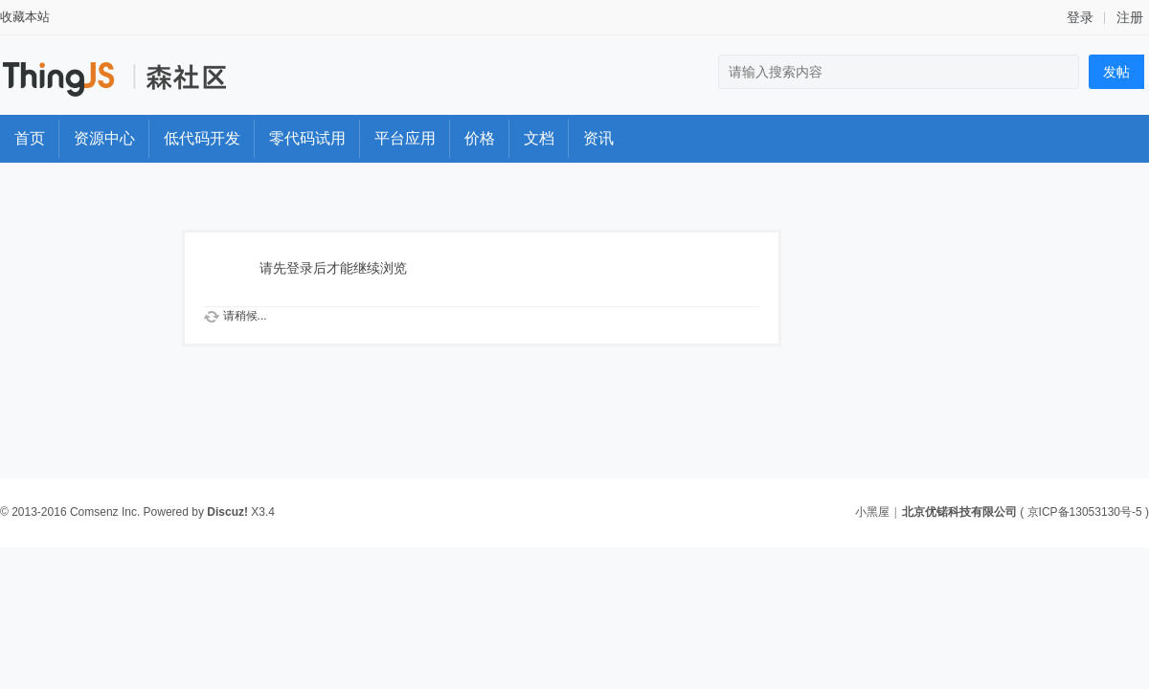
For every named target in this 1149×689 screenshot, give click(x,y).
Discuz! (227, 512)
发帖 (1116, 71)
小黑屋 (872, 512)
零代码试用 (307, 138)
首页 (29, 138)
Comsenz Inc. (105, 512)
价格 (479, 138)
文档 (539, 138)
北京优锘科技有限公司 (959, 512)
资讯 (598, 138)
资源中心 (104, 138)
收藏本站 (25, 17)
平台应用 (405, 138)
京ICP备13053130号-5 (1084, 512)
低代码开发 (202, 138)
